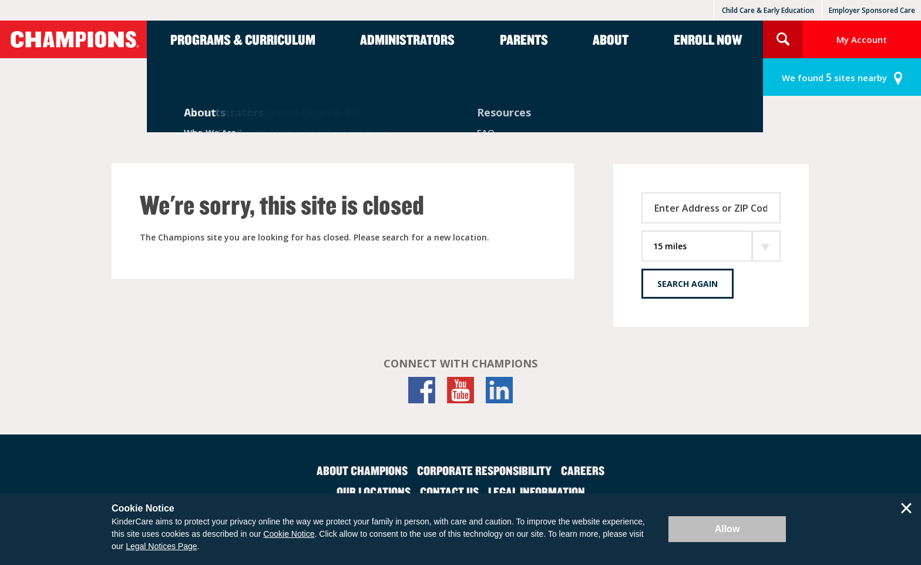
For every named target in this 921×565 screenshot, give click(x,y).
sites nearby (834, 77)
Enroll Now (708, 39)
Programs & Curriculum (242, 39)
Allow (727, 529)
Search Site (782, 39)
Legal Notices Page (161, 546)
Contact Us (449, 491)
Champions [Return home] (73, 39)
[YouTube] (460, 390)
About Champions (362, 470)
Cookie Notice (288, 534)
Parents (524, 39)
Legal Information (536, 491)
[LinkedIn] (499, 390)
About (610, 39)
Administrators (407, 39)
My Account (861, 39)
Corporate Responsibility (484, 470)
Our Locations (374, 491)
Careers (582, 470)
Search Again (687, 283)
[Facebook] (421, 390)
